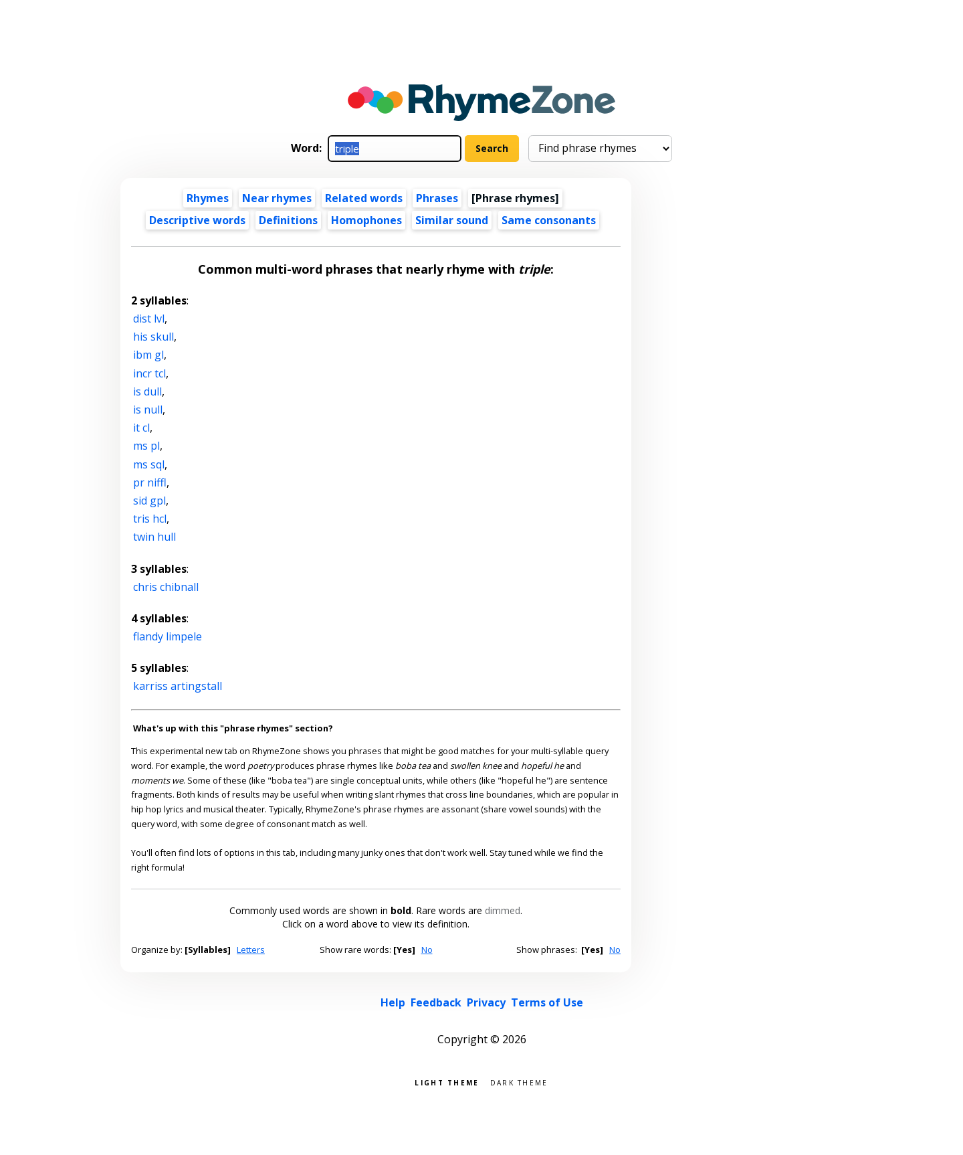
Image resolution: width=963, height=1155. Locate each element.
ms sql (149, 464)
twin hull (154, 536)
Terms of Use (547, 1002)
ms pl (146, 445)
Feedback (436, 1002)
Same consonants (549, 220)
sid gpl (149, 500)
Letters (251, 950)
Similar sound (451, 220)
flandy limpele (167, 636)
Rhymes (208, 198)
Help (393, 1002)
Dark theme (519, 1081)
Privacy (486, 1002)
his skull (153, 336)
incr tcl (149, 373)
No (427, 950)
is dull (147, 391)
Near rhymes (277, 198)
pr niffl (150, 482)
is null (148, 409)
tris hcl (150, 518)
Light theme (447, 1081)
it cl (141, 427)
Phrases (437, 198)
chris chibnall (166, 587)
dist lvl (149, 318)
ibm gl (148, 354)
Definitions (288, 220)
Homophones (366, 220)
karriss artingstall (177, 686)
